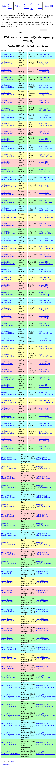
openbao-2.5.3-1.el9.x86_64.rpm (44, 293)
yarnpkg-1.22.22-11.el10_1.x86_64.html (8, 562)
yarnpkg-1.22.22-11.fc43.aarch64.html (8, 496)
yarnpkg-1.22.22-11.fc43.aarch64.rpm (43, 496)
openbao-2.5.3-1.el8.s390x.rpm (44, 316)
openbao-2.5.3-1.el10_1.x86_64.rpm (46, 263)
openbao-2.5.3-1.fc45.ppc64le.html (7, 63)
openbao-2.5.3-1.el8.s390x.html (6, 316)
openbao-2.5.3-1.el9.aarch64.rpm (45, 270)
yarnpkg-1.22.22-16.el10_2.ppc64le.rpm (43, 467)
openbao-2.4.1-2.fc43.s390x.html (7, 440)
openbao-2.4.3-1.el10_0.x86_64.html (8, 416)
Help (52, 6)
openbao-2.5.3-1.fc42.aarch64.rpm (45, 147)
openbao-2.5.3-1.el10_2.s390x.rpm (45, 224)
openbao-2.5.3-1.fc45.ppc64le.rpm (45, 63)
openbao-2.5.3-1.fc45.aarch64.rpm (45, 55)
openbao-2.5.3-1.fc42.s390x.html (7, 163)
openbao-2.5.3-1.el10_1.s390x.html (7, 255)
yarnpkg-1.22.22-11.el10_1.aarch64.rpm (43, 534)
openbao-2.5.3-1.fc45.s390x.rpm (44, 70)
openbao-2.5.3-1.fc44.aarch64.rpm (45, 86)
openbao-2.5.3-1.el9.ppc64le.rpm (45, 278)
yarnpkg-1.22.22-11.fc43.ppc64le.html (8, 505)
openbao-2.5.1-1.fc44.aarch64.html (7, 332)
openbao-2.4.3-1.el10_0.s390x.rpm (45, 409)
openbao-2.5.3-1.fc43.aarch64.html (7, 117)
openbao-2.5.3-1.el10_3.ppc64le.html (8, 186)
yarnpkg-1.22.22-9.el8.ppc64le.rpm (42, 581)
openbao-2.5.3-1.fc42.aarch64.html (7, 147)
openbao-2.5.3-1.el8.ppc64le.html (7, 309)
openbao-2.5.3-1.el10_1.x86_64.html (8, 263)
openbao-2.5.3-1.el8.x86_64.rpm (44, 324)
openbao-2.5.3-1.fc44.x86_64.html (7, 109)
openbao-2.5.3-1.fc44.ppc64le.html (7, 94)
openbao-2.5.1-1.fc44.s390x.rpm (44, 363)
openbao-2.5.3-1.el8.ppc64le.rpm (45, 309)
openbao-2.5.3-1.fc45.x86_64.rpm (45, 78)
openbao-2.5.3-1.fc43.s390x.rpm (44, 132)
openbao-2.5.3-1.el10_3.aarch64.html (8, 178)
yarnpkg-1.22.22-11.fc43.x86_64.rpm (42, 524)
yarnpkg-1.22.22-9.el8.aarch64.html (7, 572)
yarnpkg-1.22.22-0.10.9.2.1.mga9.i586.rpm (44, 705)
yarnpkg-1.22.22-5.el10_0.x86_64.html (8, 677)
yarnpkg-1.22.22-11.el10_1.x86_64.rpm (43, 562)
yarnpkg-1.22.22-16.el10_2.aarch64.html (9, 458)
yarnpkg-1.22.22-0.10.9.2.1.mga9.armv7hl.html (11, 696)
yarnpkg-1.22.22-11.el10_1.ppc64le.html (8, 543)
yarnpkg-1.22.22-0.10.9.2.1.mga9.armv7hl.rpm (46, 696)
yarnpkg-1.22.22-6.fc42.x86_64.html (7, 638)
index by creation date (33, 6)
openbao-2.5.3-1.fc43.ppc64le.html (7, 124)
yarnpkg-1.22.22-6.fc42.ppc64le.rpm (42, 619)
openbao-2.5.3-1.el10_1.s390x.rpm (45, 255)
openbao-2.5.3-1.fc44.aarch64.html (7, 86)
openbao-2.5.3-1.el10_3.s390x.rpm (45, 193)
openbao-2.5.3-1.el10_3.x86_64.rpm (46, 201)
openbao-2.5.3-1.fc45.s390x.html (7, 70)
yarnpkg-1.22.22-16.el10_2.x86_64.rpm (43, 486)
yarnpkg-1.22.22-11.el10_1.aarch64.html (8, 534)
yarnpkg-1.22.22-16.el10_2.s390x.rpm (43, 477)
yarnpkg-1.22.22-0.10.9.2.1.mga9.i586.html (9, 705)
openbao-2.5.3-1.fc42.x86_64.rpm (45, 170)
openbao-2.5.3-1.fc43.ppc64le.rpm (45, 124)
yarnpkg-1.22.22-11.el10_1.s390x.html (8, 553)
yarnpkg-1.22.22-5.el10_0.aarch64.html (8, 648)
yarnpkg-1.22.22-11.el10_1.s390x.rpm (43, 553)
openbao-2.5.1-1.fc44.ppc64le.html (7, 347)
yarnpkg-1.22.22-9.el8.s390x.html (6, 591)
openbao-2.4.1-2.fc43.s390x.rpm (44, 440)
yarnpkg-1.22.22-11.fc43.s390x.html (7, 515)
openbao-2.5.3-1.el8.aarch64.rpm (45, 301)
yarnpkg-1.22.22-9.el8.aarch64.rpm (42, 572)
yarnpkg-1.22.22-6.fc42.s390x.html (7, 629)
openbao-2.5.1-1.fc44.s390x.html (7, 363)
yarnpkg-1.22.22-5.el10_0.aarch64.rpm (43, 648)
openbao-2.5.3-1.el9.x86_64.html (7, 293)
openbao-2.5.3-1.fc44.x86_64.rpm (45, 109)
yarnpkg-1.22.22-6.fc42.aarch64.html (7, 610)
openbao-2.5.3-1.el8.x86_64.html (7, 324)
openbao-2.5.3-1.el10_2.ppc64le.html (8, 217)
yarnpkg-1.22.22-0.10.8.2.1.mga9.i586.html (9, 743)
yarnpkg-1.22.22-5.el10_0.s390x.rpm (42, 667)
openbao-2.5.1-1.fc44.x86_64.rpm (45, 378)
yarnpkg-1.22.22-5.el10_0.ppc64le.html (8, 658)
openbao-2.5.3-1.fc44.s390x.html (7, 101)
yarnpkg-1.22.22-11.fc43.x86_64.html (8, 524)
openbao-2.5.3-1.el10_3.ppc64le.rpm (46, 186)
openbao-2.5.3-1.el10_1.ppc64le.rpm (46, 247)
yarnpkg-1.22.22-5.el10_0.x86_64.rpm (43, 677)
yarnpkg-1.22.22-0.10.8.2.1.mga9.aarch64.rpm (45, 724)
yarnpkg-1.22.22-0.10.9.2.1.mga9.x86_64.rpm (45, 715)
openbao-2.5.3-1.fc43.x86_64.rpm (45, 140)
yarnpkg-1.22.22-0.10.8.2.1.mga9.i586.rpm (44, 743)
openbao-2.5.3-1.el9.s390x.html (6, 286)
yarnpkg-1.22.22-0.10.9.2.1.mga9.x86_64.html (10, 715)
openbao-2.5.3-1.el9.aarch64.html (7, 270)
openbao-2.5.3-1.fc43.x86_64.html (7, 140)
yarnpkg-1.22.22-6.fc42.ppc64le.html (7, 619)
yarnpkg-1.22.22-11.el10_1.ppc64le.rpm (43, 543)
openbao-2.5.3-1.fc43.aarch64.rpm (45, 117)
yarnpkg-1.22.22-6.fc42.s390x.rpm (42, 629)
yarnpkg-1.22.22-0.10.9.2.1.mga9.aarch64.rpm (45, 686)
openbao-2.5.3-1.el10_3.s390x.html (7, 193)
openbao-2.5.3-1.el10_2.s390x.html (7, 224)
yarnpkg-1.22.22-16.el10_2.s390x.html (8, 477)
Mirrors (46, 6)
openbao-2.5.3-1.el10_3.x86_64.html (8, 201)
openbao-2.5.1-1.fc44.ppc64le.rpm (45, 347)
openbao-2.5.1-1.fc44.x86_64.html (7, 378)
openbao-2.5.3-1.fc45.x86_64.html (7, 78)
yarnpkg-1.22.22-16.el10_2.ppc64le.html (9, 467)
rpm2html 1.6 (14, 761)
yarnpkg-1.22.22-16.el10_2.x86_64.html (8, 486)
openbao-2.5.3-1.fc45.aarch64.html (7, 55)
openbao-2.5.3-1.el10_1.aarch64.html (8, 240)
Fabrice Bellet (5, 765)
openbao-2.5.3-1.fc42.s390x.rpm (44, 163)
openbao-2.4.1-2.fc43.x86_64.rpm (45, 447)
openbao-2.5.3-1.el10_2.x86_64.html (8, 232)
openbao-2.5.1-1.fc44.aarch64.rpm (45, 332)
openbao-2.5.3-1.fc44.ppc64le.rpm (45, 94)
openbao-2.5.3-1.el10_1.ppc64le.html (8, 247)
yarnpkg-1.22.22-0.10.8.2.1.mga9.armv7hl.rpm (46, 734)
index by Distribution (18, 6)
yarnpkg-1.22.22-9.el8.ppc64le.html (7, 581)
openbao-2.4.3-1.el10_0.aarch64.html (8, 393)
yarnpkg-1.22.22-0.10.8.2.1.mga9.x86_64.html (10, 753)
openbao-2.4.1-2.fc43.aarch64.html (7, 424)
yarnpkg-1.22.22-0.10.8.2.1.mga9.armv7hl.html (11, 734)
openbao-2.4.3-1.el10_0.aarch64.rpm (46, 393)
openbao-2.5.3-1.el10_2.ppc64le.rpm (46, 217)
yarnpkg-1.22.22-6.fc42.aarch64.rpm (42, 610)
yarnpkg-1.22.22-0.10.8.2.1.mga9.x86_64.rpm (45, 753)
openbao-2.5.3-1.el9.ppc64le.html (7, 278)
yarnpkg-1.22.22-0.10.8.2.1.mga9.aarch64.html (11, 724)
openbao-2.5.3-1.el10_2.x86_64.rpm (46, 232)
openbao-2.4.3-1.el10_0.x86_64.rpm (46, 416)
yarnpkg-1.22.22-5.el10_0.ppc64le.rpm (43, 658)
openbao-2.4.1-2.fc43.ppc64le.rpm (45, 432)
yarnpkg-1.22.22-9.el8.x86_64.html (7, 600)
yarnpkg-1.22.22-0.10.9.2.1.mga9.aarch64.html (11, 686)
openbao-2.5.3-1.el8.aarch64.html (7, 301)
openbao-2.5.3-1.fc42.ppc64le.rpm (45, 155)
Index (4, 6)
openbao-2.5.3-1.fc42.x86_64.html (7, 170)
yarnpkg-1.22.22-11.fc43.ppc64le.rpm (43, 505)
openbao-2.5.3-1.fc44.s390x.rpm (44, 101)
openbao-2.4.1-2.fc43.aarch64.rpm (45, 424)
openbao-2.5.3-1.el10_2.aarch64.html (8, 209)
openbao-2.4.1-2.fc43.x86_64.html (7, 447)
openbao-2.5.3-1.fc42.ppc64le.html (7, 155)
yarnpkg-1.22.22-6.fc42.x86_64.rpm (42, 638)
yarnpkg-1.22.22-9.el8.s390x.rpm (42, 591)
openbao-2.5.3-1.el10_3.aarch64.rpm (46, 178)
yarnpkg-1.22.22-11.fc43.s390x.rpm (42, 515)
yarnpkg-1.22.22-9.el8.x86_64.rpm (42, 600)
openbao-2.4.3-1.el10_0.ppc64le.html (8, 401)
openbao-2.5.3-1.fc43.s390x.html (7, 132)
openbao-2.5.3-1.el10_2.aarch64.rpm (46, 209)
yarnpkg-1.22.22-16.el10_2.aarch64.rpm (43, 458)
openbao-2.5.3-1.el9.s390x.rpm (44, 286)
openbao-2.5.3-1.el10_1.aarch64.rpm (46, 240)
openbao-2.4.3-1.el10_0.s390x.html (7, 409)
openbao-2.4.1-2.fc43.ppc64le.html (7, 432)
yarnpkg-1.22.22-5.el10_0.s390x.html (7, 667)
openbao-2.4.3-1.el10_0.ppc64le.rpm (46, 401)
